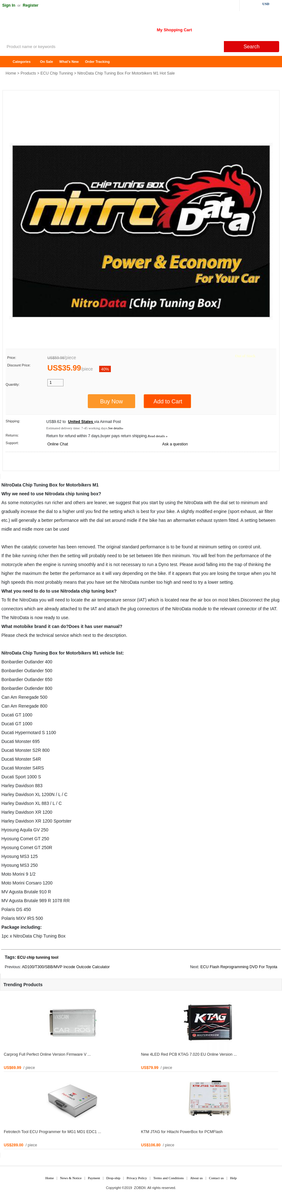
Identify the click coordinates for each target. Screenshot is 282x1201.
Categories (22, 61)
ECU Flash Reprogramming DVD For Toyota (238, 967)
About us (196, 1178)
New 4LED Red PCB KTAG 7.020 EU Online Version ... (189, 1054)
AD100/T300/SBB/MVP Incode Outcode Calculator (66, 967)
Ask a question (175, 444)
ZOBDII (140, 1188)
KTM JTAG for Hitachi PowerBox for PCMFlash (182, 1132)
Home (8, 62)
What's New (69, 61)
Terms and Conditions (168, 1178)
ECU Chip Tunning (56, 73)
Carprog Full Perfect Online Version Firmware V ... (47, 1054)
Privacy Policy (137, 1178)
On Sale (46, 61)
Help (233, 1178)
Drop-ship (113, 1178)
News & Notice (70, 1178)
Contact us (216, 1178)
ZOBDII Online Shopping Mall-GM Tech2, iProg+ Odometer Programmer (50, 28)
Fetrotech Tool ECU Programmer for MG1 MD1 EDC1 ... (52, 1132)
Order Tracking (97, 61)
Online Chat (57, 444)
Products (28, 73)
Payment (94, 1178)
